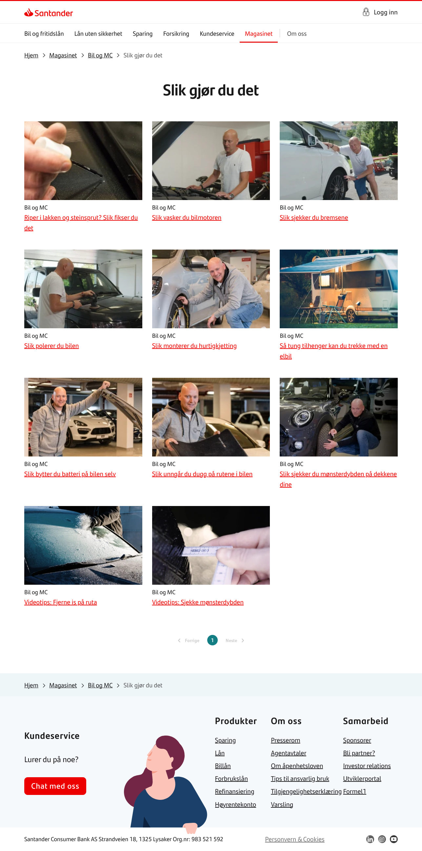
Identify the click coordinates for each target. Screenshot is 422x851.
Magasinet (259, 33)
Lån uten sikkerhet (98, 33)
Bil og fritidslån (44, 33)
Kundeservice (217, 33)
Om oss (297, 33)
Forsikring (176, 33)
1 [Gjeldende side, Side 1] (212, 640)
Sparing (143, 33)
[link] (30, 12)
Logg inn (386, 12)
